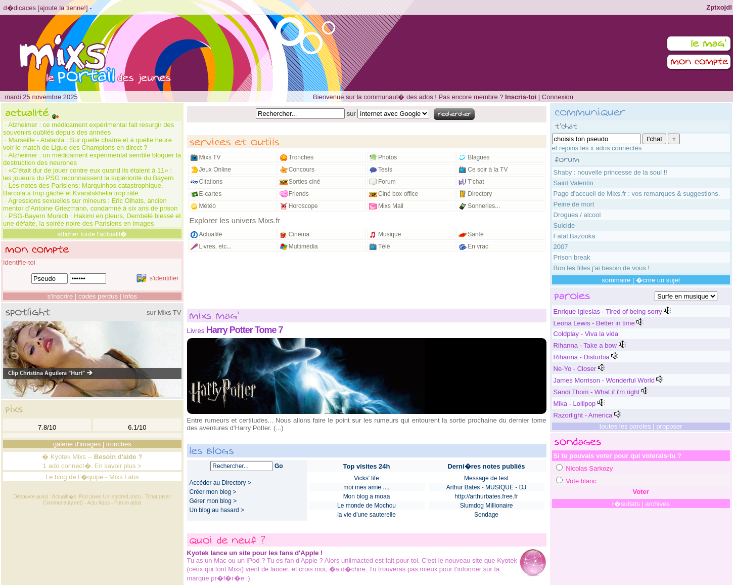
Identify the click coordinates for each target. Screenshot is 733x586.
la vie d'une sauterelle (366, 514)
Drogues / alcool (577, 215)
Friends (299, 193)
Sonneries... (484, 206)
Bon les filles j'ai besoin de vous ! (602, 268)
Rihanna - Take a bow (585, 345)
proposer (669, 426)
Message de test (486, 478)
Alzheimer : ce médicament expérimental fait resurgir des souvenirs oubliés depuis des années (88, 128)
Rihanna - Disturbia (582, 357)
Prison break (572, 257)
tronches (118, 444)
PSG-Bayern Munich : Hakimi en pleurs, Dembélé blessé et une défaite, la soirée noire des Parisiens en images (92, 219)
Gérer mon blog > (213, 501)
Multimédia (303, 246)
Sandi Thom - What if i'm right (597, 392)
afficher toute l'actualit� (92, 234)
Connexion (557, 97)
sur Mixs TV (164, 312)
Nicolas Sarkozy (589, 468)
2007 (561, 246)
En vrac (478, 246)
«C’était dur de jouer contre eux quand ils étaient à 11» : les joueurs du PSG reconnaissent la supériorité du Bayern (88, 174)
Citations (211, 181)
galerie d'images (77, 444)
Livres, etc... (215, 246)
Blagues (478, 157)
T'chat (476, 181)
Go (278, 466)
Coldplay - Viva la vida (586, 334)
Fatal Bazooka (574, 236)
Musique (389, 234)
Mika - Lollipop (575, 403)
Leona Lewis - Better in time (594, 323)
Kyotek (61, 457)
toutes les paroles (625, 426)
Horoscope (303, 206)
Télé (384, 246)
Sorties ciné (304, 181)
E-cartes (210, 193)
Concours (301, 169)
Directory (480, 193)
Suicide (564, 225)
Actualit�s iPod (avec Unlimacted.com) (96, 496)
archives (657, 504)
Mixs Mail (390, 206)
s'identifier (157, 278)
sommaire (616, 280)
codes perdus (98, 296)
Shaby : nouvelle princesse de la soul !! (610, 172)
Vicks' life (366, 478)
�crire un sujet (658, 280)
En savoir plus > (118, 466)
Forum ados (127, 503)
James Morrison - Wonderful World (604, 380)
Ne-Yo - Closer (575, 368)
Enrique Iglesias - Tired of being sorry (608, 311)
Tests (385, 169)
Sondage (486, 514)
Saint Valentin (573, 183)
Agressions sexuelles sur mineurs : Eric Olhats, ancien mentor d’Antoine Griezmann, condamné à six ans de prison (90, 204)
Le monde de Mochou (366, 505)
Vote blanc (581, 481)
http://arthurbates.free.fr (486, 496)
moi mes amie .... (366, 487)
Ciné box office (398, 193)
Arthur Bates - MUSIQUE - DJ (486, 487)
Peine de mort (574, 204)
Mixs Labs (124, 477)
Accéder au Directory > (220, 482)
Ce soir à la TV (488, 169)
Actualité (210, 234)
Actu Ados (98, 503)
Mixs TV (210, 157)
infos (130, 296)
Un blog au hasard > (217, 510)
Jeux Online (215, 169)
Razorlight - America (583, 415)
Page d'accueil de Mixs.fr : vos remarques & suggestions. (637, 193)
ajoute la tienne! (62, 8)
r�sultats (626, 504)
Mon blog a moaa (366, 496)
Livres (196, 330)
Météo (207, 206)
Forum (387, 181)
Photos (387, 157)
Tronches (301, 157)
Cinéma (299, 234)
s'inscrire (60, 296)
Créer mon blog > (213, 491)
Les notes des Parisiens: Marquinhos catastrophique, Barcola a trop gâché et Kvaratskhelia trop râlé (83, 189)
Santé (475, 234)
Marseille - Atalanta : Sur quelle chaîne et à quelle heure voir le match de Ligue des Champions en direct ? (87, 143)
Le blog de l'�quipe (74, 477)
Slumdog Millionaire (486, 505)
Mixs (79, 457)
